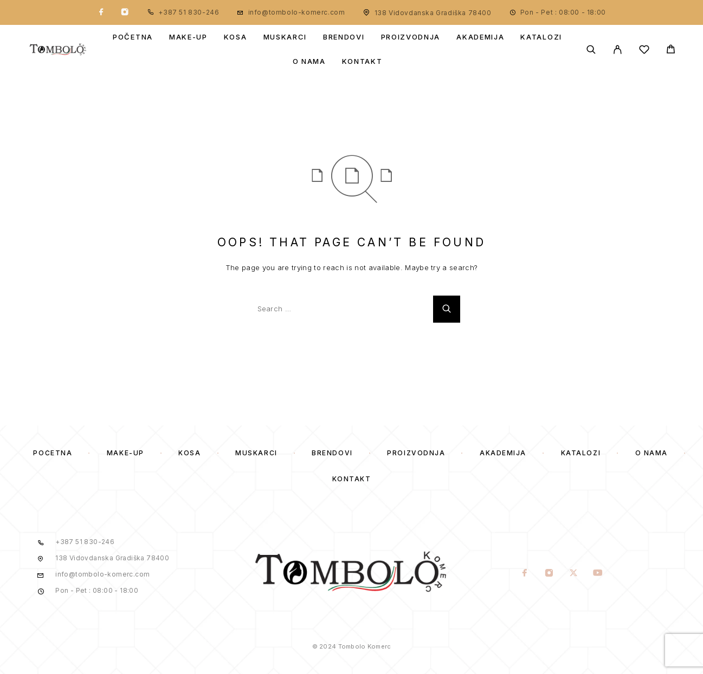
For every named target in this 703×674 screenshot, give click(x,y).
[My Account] (617, 49)
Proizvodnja (411, 37)
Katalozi (541, 37)
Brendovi (344, 37)
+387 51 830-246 (188, 12)
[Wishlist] (644, 51)
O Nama (309, 61)
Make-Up (188, 37)
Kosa (235, 37)
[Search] (591, 49)
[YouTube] (597, 574)
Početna (133, 37)
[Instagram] (124, 12)
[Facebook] (101, 12)
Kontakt (362, 61)
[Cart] (670, 50)
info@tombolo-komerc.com (296, 12)
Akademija (480, 37)
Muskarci (285, 37)
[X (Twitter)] (573, 574)
